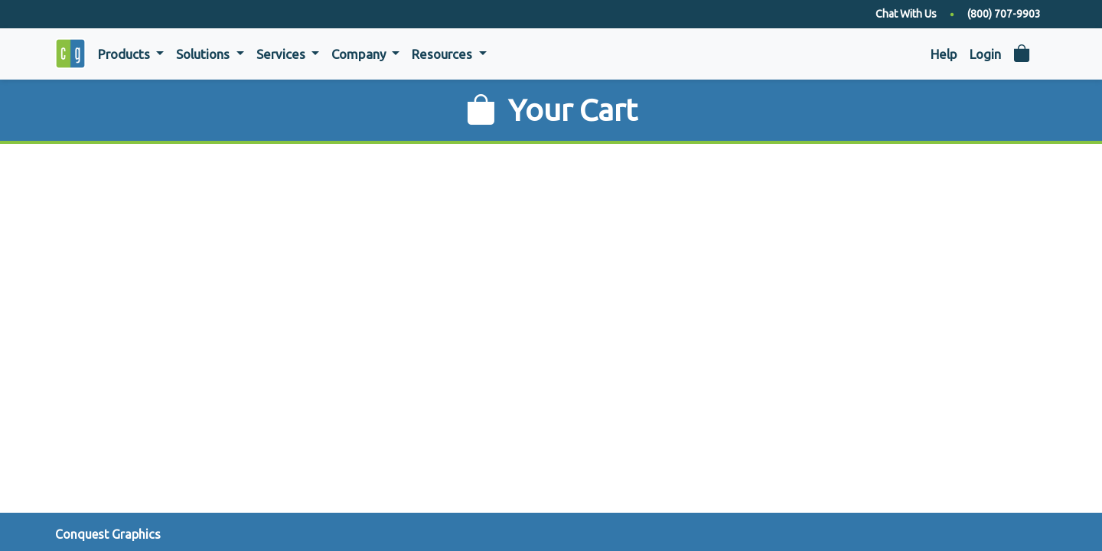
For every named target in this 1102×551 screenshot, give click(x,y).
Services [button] (282, 54)
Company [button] (360, 54)
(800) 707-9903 (1004, 14)
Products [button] (125, 54)
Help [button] (944, 54)
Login (985, 54)
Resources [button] (443, 54)
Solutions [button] (204, 54)
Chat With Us (906, 14)
